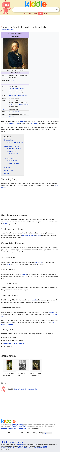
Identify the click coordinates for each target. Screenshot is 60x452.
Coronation (5, 78)
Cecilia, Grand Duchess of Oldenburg (19, 104)
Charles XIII (12, 83)
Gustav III (11, 80)
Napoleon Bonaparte (28, 235)
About (14, 447)
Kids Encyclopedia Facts (8, 29)
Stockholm (24, 95)
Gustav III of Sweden (14, 111)
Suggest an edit (47, 433)
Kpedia (40, 13)
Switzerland (9, 324)
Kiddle (3, 447)
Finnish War (38, 262)
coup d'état (34, 300)
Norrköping (6, 224)
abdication (51, 312)
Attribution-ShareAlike (18, 426)
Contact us (27, 447)
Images (29, 13)
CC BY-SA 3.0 (19, 444)
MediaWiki (44, 446)
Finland (24, 274)
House (3, 109)
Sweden (22, 88)
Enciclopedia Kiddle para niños (40, 447)
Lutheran (11, 116)
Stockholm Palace (14, 88)
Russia (8, 264)
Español (46, 13)
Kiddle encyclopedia (17, 424)
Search (57, 10)
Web (25, 13)
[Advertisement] (30, 20)
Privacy (20, 447)
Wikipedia (20, 446)
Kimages (35, 13)
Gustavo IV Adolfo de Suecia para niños (25, 389)
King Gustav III (34, 123)
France (38, 235)
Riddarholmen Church (15, 95)
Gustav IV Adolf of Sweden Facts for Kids (13, 428)
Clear (53, 9)
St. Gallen (12, 93)
